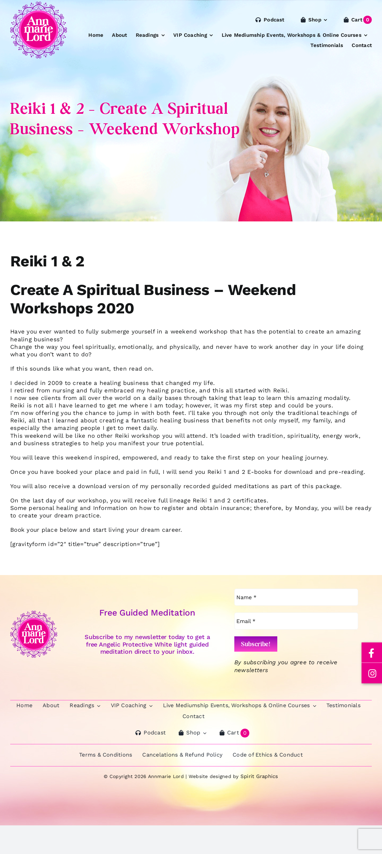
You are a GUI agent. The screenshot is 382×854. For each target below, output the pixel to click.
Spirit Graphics (259, 776)
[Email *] (296, 621)
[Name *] (296, 597)
